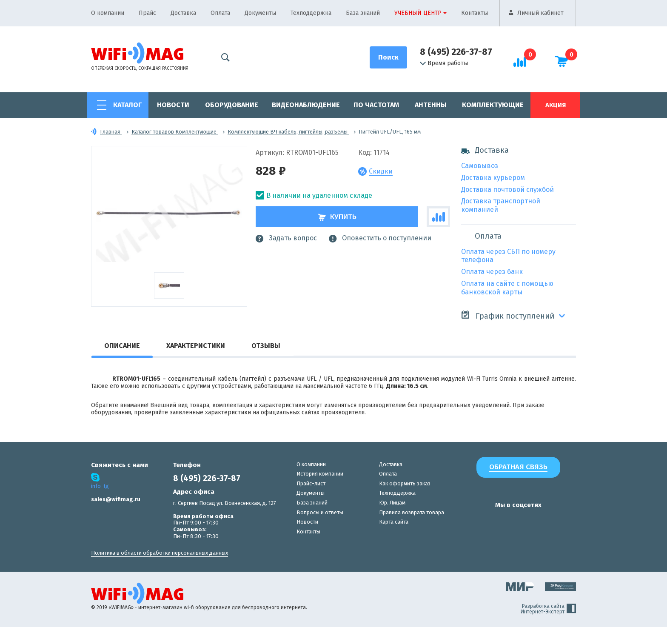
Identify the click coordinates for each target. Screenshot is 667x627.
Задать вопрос (286, 238)
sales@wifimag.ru (115, 499)
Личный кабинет (540, 13)
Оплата (220, 13)
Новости (173, 105)
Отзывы (265, 346)
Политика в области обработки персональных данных (159, 553)
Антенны (431, 105)
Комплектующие (493, 105)
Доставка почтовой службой (507, 189)
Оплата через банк (492, 272)
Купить (337, 216)
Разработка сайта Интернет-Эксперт (548, 609)
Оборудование (231, 105)
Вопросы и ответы (319, 512)
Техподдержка (311, 13)
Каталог (127, 105)
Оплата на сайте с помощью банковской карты (507, 287)
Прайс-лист (310, 483)
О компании (107, 13)
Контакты (474, 13)
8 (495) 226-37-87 (456, 51)
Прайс (147, 13)
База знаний (363, 13)
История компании (319, 473)
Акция (555, 105)
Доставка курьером (493, 178)
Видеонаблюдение (306, 105)
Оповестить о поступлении (380, 238)
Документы (260, 13)
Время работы (444, 63)
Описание (122, 346)
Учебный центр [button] (418, 13)
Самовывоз (479, 166)
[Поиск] (388, 57)
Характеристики (195, 346)
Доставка (183, 13)
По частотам (376, 105)
